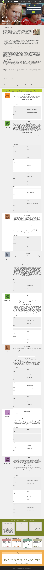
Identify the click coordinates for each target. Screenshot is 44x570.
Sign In (40, 1)
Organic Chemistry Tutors (23, 560)
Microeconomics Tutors (13, 560)
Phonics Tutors (30, 560)
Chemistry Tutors (12, 559)
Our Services (24, 1)
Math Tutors (6, 560)
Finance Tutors (31, 559)
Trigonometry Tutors (19, 563)
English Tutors (19, 559)
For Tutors (30, 1)
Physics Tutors (37, 560)
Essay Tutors (25, 559)
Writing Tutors (26, 563)
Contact (35, 1)
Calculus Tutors (6, 559)
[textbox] (34, 7)
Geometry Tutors (37, 559)
